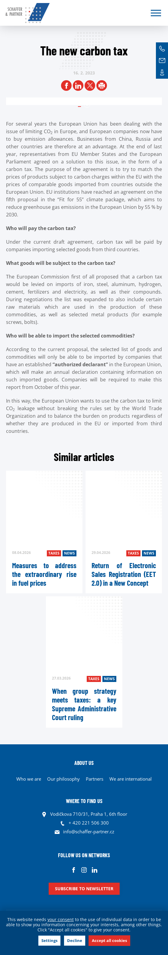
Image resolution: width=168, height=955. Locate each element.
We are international (130, 779)
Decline (74, 940)
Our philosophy (63, 779)
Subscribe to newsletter (84, 888)
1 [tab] (87, 105)
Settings (49, 940)
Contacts (162, 73)
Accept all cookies (109, 940)
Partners (94, 779)
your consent (60, 919)
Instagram (84, 869)
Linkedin (94, 869)
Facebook (73, 869)
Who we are (28, 779)
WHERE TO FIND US (84, 801)
